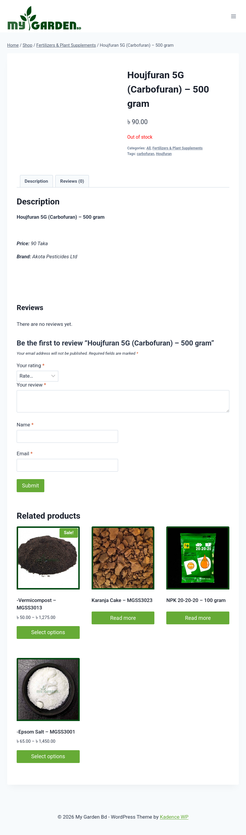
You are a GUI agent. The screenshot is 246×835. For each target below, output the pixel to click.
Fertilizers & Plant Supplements (177, 148)
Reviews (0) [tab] (72, 181)
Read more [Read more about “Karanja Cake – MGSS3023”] (123, 618)
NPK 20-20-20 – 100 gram (195, 600)
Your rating (31, 365)
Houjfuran (164, 154)
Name (25, 425)
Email (25, 453)
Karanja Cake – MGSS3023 (122, 600)
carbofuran (145, 154)
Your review (31, 385)
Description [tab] (36, 181)
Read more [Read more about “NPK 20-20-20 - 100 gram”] (198, 618)
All (148, 148)
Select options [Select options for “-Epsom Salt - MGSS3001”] (48, 756)
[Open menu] (233, 16)
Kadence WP (174, 817)
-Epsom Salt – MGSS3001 (46, 732)
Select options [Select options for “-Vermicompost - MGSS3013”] (48, 632)
